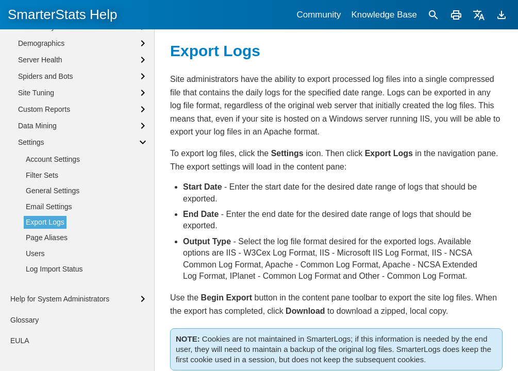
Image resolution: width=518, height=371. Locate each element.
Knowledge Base (384, 15)
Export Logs (45, 222)
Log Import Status (54, 269)
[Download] (501, 14)
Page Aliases (47, 237)
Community (318, 15)
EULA (19, 340)
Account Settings (53, 159)
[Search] (433, 14)
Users (35, 253)
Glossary (24, 320)
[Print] (456, 14)
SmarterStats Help (62, 14)
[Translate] (478, 14)
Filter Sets (42, 175)
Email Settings (49, 207)
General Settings (52, 191)
